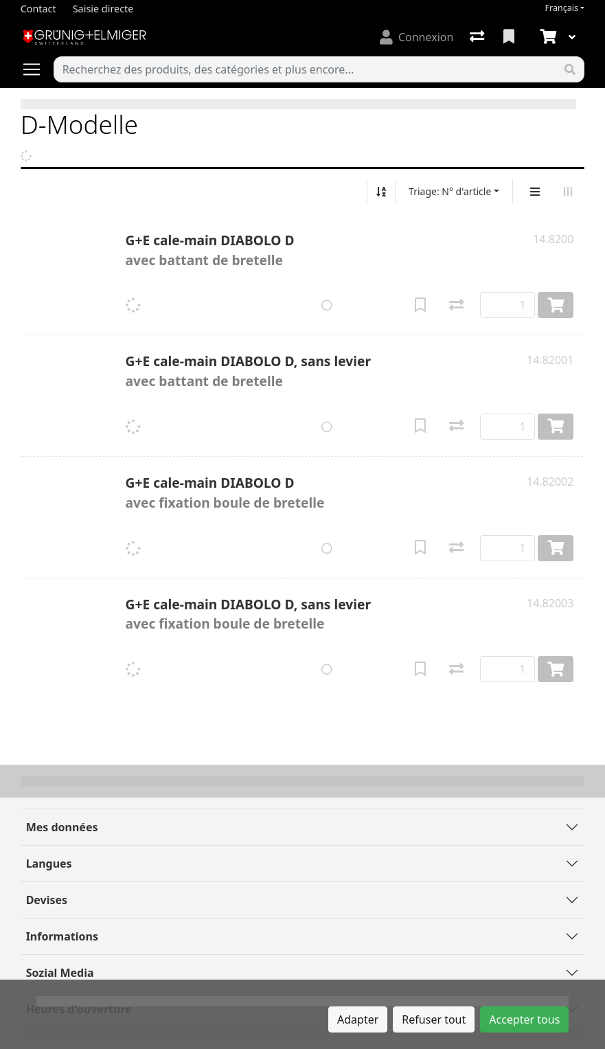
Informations (62, 936)
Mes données (62, 827)
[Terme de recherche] (306, 69)
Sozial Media (60, 972)
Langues (49, 863)
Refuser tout (434, 1019)
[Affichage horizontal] (567, 191)
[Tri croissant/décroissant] (381, 191)
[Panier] (546, 37)
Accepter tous (524, 1019)
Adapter (357, 1019)
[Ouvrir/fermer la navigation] (37, 69)
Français (561, 8)
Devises (46, 899)
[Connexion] (416, 37)
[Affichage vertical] (534, 191)
